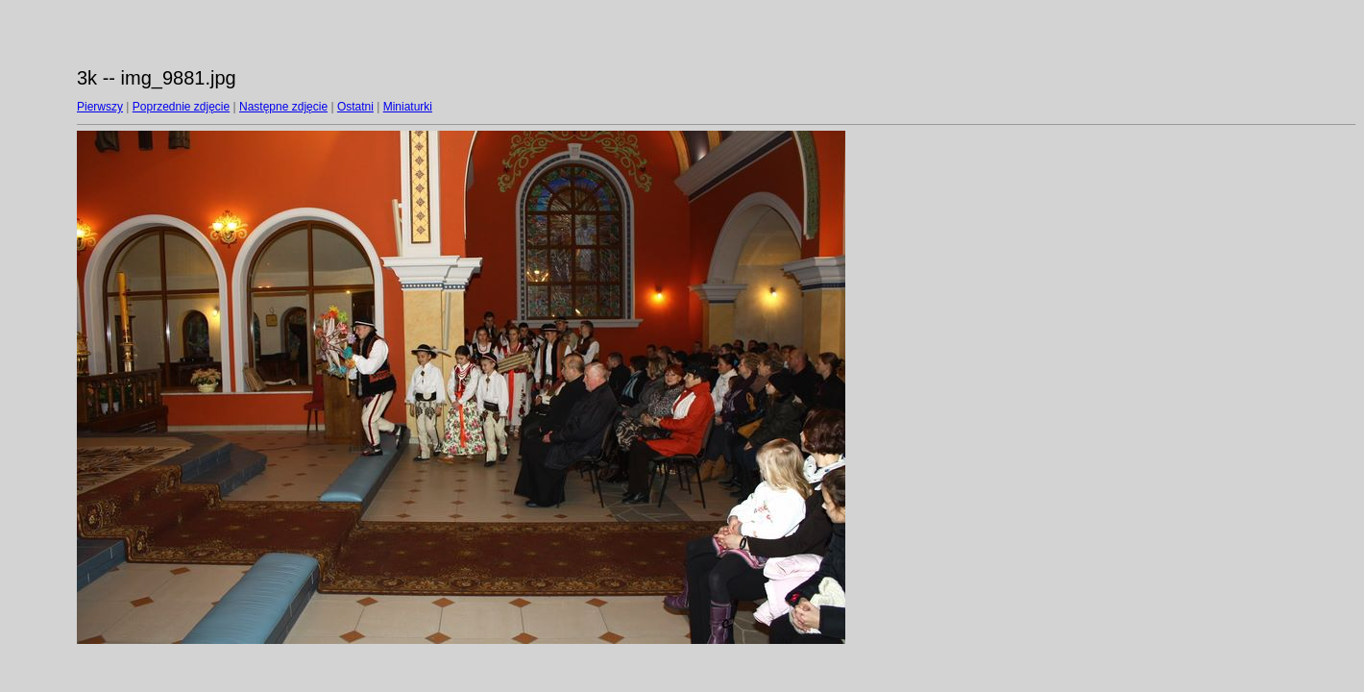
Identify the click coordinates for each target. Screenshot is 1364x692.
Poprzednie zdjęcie (181, 106)
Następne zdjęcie (283, 106)
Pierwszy (100, 106)
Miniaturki (407, 106)
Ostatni (355, 106)
